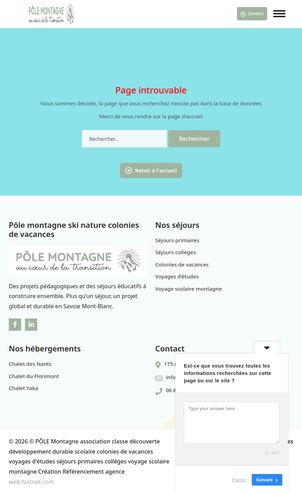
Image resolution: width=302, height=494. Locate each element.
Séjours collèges (175, 252)
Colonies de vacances (182, 264)
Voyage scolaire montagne (188, 288)
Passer (239, 479)
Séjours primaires (177, 240)
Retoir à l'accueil (151, 170)
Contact (252, 14)
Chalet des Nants (30, 363)
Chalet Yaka (23, 387)
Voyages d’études (177, 276)
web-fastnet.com (31, 482)
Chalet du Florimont (34, 376)
